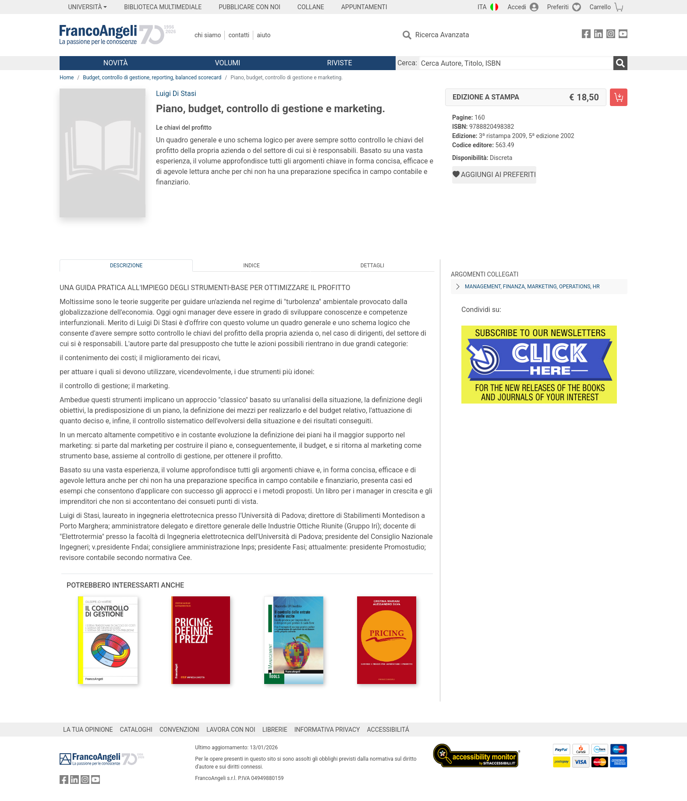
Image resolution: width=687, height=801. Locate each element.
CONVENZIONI (179, 729)
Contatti (238, 35)
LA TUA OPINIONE (88, 729)
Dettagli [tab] (372, 265)
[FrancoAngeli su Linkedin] (598, 35)
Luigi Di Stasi (176, 93)
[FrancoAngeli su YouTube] (623, 35)
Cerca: (407, 63)
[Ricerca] (620, 63)
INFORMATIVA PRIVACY (327, 729)
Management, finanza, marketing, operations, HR (532, 287)
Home (67, 77)
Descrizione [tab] (126, 265)
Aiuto (263, 35)
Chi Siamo (208, 35)
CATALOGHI (136, 729)
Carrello (600, 7)
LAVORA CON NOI (230, 729)
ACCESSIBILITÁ (388, 729)
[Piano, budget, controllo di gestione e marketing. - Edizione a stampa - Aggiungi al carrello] (618, 97)
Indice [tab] (251, 265)
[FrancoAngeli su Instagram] (610, 35)
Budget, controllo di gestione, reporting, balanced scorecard (152, 77)
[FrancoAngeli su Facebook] (586, 35)
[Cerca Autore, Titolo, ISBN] (516, 63)
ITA (482, 7)
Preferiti (558, 7)
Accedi (516, 7)
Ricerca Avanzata (442, 35)
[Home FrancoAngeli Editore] (118, 35)
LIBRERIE (274, 729)
